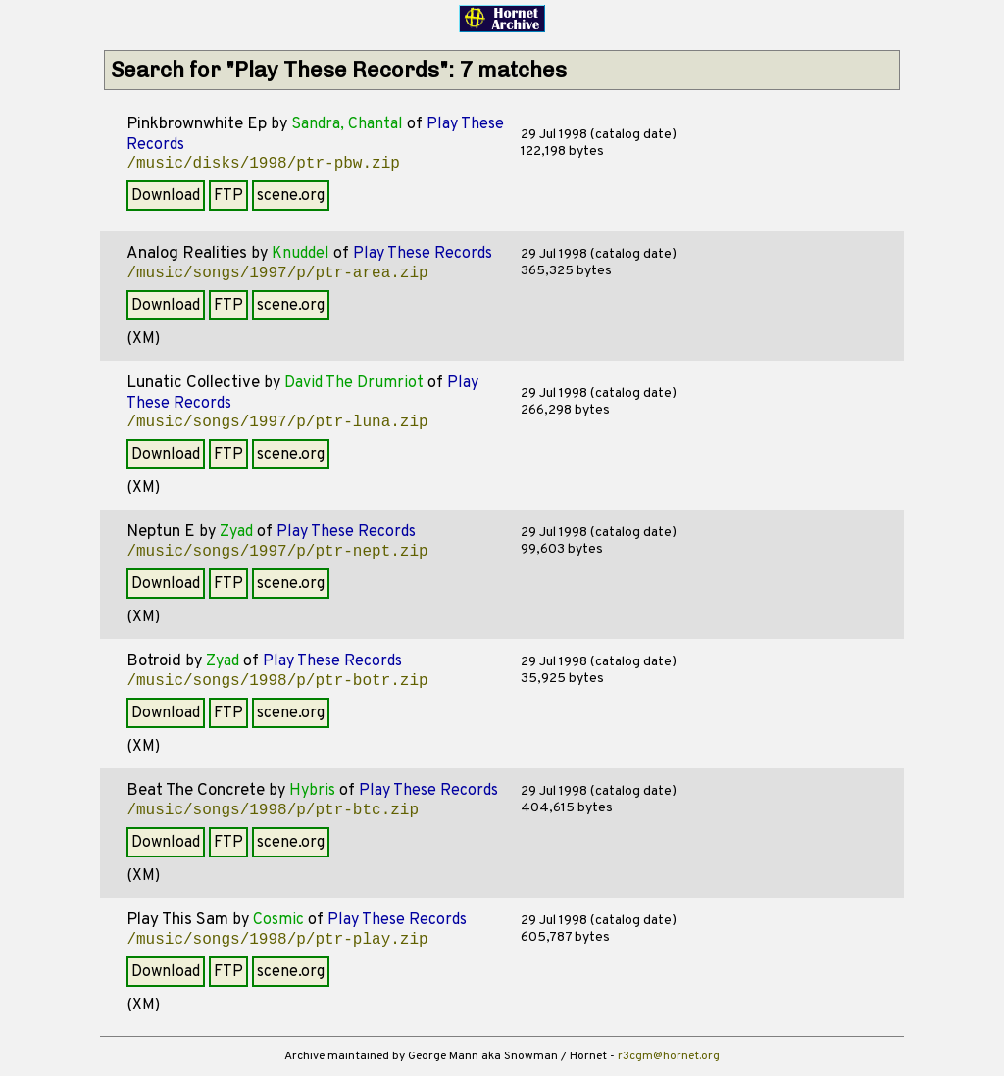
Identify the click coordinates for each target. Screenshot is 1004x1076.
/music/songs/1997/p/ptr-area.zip (276, 273)
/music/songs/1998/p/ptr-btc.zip (272, 810)
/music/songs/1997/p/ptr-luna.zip (276, 422)
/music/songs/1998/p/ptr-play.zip (276, 940)
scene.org (291, 196)
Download (165, 196)
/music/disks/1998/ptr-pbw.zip (262, 163)
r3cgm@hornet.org (669, 1056)
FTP (228, 196)
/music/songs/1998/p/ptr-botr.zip (276, 681)
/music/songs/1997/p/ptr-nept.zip (276, 552)
